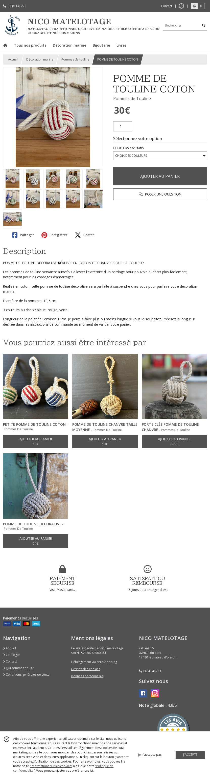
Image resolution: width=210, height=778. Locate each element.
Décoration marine (39, 59)
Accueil (13, 59)
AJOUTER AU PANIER (160, 176)
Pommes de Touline (132, 98)
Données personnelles (87, 676)
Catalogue (11, 655)
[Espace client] (181, 6)
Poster (84, 235)
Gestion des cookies (85, 669)
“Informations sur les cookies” (51, 766)
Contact (166, 6)
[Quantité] (122, 126)
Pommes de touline (75, 59)
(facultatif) (128, 148)
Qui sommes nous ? (18, 668)
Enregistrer (54, 235)
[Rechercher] (203, 25)
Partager (23, 235)
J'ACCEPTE (190, 754)
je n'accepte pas (149, 754)
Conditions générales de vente (26, 674)
